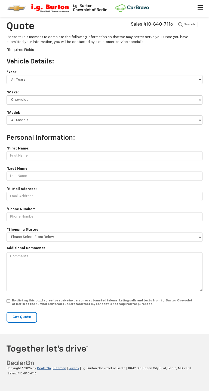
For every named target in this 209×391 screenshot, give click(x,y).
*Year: (12, 72)
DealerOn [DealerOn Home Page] (44, 368)
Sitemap (59, 368)
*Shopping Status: (23, 229)
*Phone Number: (21, 209)
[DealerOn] (20, 363)
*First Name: (18, 148)
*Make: (13, 92)
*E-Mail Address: (22, 189)
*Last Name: (18, 168)
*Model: (13, 113)
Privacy (74, 368)
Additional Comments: (27, 248)
